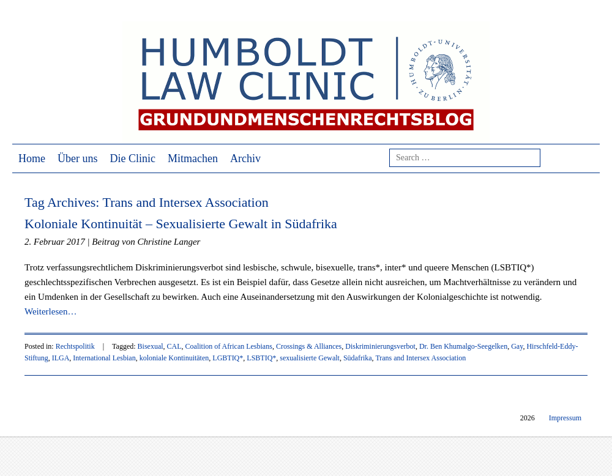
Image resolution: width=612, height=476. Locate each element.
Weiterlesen (50, 311)
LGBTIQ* (227, 358)
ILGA (61, 358)
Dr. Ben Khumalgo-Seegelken (463, 346)
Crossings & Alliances (308, 346)
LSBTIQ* (261, 358)
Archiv (245, 158)
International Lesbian (104, 358)
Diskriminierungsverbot (380, 346)
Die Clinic (133, 158)
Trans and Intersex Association (420, 358)
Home (31, 158)
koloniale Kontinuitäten (174, 358)
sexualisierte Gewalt (310, 358)
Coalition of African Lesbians (228, 346)
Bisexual (150, 346)
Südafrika (357, 358)
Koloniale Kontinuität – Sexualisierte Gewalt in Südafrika (180, 223)
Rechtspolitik (75, 346)
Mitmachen (193, 158)
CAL (174, 346)
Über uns (78, 158)
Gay (517, 346)
